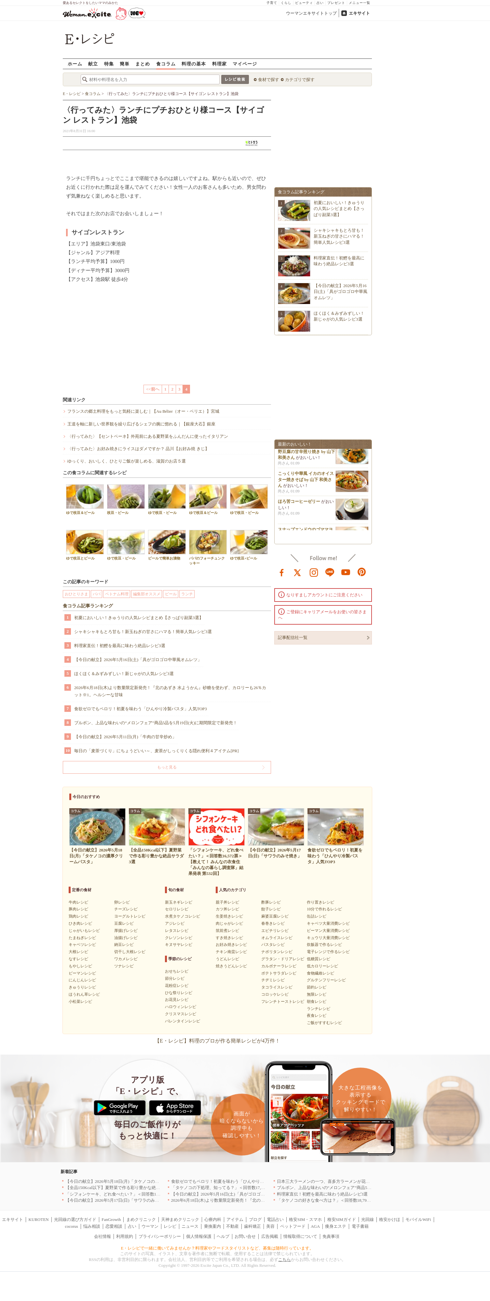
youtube (346, 572)
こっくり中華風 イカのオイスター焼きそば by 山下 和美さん (306, 481)
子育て (271, 3)
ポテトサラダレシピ (278, 973)
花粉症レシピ (176, 985)
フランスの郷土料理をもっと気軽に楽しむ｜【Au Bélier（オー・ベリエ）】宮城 (143, 411)
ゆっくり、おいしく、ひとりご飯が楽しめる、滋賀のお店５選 (126, 461)
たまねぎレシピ (82, 937)
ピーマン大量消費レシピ (328, 930)
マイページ (245, 64)
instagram (314, 572)
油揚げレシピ (126, 937)
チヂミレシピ (273, 980)
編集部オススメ (146, 594)
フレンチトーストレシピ (282, 1001)
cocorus (71, 1226)
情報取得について (300, 1236)
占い (320, 3)
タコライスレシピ (277, 987)
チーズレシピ (126, 909)
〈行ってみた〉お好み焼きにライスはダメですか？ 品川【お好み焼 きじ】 (138, 448)
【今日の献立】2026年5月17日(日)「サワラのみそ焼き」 (118, 1200)
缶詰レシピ (316, 916)
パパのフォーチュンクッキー (208, 547)
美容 (270, 1226)
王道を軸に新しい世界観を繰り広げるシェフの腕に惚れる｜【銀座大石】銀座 (141, 424)
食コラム (166, 64)
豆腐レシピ (124, 923)
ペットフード (293, 1226)
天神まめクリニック (180, 1219)
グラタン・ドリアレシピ (282, 959)
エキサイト (359, 13)
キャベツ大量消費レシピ (328, 923)
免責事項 (330, 1236)
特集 (109, 64)
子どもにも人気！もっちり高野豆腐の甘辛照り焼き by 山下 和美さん (306, 453)
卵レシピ (122, 902)
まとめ (142, 64)
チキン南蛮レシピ (231, 951)
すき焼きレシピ (229, 937)
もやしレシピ (80, 966)
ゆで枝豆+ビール (249, 545)
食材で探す (268, 79)
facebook (282, 572)
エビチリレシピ (275, 930)
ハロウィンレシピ (180, 1006)
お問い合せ (245, 1236)
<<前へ (152, 389)
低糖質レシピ (318, 959)
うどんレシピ (227, 959)
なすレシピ (78, 959)
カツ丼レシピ (227, 909)
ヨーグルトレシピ (129, 916)
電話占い (275, 1219)
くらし (286, 3)
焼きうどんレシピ (231, 966)
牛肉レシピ (78, 902)
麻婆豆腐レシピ (275, 916)
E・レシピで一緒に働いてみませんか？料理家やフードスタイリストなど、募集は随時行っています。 (217, 1248)
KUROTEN (39, 1219)
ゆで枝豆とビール (85, 545)
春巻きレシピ (273, 923)
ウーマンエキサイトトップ (311, 13)
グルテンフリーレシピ (326, 980)
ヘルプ (223, 1236)
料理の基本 (194, 64)
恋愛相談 (113, 1226)
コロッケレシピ (275, 994)
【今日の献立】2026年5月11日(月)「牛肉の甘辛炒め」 (125, 736)
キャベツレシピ (82, 944)
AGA (315, 1226)
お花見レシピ (176, 999)
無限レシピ (316, 994)
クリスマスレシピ (180, 1014)
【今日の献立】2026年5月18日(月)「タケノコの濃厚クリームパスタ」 (131, 1181)
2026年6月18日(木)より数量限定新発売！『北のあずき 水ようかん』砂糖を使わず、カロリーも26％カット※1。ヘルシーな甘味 (170, 691)
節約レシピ (316, 987)
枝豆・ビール (126, 499)
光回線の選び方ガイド (75, 1219)
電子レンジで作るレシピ (328, 951)
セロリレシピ (176, 909)
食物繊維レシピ (320, 973)
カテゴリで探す (300, 79)
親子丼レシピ (227, 902)
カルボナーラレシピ (278, 966)
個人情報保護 (198, 1236)
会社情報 (102, 1236)
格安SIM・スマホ (305, 1219)
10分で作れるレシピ (324, 909)
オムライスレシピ (277, 937)
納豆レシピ (124, 944)
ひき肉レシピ (80, 923)
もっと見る (167, 767)
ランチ (187, 594)
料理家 (219, 64)
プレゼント (336, 3)
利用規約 (124, 1236)
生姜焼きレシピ (229, 916)
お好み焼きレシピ (231, 944)
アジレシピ (174, 923)
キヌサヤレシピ (178, 944)
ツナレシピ (124, 966)
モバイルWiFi (418, 1219)
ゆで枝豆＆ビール (85, 499)
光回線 (367, 1219)
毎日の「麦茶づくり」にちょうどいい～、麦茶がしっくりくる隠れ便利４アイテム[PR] (156, 750)
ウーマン (150, 1226)
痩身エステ (335, 1226)
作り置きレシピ (320, 902)
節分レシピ (174, 978)
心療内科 (212, 1219)
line (330, 572)
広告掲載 (269, 1236)
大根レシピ (78, 951)
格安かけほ (389, 1219)
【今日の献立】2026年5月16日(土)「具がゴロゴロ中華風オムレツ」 (138, 659)
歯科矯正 (252, 1226)
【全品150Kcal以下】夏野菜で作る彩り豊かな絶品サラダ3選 (122, 1187)
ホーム (75, 64)
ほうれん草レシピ (84, 994)
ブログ (255, 1219)
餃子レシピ (271, 909)
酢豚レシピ (271, 902)
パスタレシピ (273, 944)
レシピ (170, 1226)
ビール (171, 594)
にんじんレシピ (82, 980)
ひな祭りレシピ (178, 992)
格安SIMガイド (341, 1219)
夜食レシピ (316, 1015)
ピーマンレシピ (82, 973)
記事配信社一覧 (292, 637)
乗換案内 (212, 1226)
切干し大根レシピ (129, 951)
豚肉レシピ (78, 909)
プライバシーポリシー (160, 1236)
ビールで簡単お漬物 (167, 545)
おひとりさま (76, 594)
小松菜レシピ (80, 1001)
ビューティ (304, 3)
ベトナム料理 (117, 594)
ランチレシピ (318, 1008)
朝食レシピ (316, 1001)
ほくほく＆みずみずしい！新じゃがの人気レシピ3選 (124, 673)
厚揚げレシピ (126, 930)
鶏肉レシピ (78, 916)
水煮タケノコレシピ (182, 916)
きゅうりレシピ (82, 987)
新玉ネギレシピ (178, 902)
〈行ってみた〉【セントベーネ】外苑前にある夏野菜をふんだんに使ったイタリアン (147, 436)
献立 (93, 64)
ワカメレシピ (126, 959)
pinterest (362, 572)
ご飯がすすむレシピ (324, 1022)
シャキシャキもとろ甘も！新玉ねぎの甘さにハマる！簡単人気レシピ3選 (143, 631)
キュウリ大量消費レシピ (328, 937)
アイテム (234, 1219)
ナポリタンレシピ (277, 951)
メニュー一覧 (359, 3)
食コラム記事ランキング (88, 605)
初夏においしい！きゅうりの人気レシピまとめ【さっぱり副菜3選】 (138, 617)
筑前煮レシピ (227, 930)
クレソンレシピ (178, 937)
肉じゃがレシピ (229, 923)
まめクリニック (141, 1219)
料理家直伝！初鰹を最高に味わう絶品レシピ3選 (119, 645)
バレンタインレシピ (182, 1021)
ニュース (190, 1226)
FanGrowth (111, 1219)
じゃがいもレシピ (84, 930)
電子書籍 (360, 1226)
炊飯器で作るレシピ (324, 944)
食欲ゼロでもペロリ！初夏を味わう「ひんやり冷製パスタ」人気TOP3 (140, 708)
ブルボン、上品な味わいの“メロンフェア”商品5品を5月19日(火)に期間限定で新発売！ (155, 722)
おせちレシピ (176, 971)
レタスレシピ (176, 930)
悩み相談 (91, 1226)
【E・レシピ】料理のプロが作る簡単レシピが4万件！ (217, 1041)
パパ (97, 594)
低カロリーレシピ (322, 966)
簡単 (124, 64)
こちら (284, 1259)
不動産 (232, 1226)
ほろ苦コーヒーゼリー (299, 503)
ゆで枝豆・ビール (167, 499)
